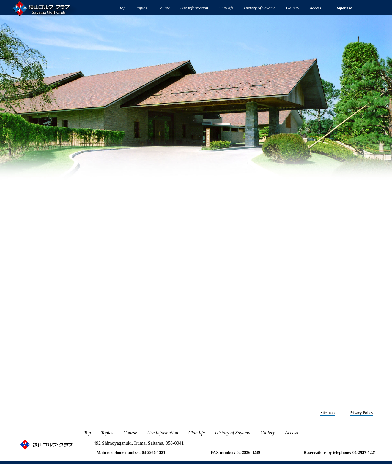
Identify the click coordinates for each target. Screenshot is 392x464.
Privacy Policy (361, 413)
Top (122, 8)
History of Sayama (259, 8)
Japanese (344, 8)
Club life (225, 8)
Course (163, 8)
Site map (327, 413)
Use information (194, 8)
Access (315, 8)
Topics (141, 8)
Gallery (292, 8)
